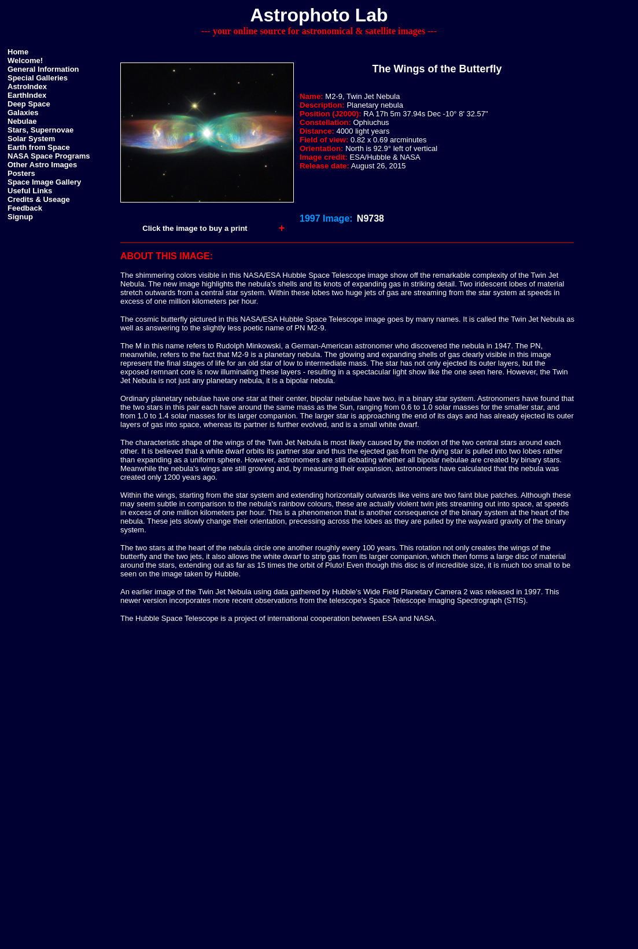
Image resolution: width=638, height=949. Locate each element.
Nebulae (22, 121)
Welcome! (25, 60)
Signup (20, 216)
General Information (43, 69)
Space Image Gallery (44, 182)
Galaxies (23, 112)
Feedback (25, 208)
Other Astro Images (42, 164)
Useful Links (30, 190)
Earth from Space (39, 147)
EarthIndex (27, 95)
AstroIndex (27, 86)
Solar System (31, 138)
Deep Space (29, 104)
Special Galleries (38, 77)
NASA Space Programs (49, 156)
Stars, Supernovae (40, 130)
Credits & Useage (39, 199)
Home (18, 51)
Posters (21, 173)
